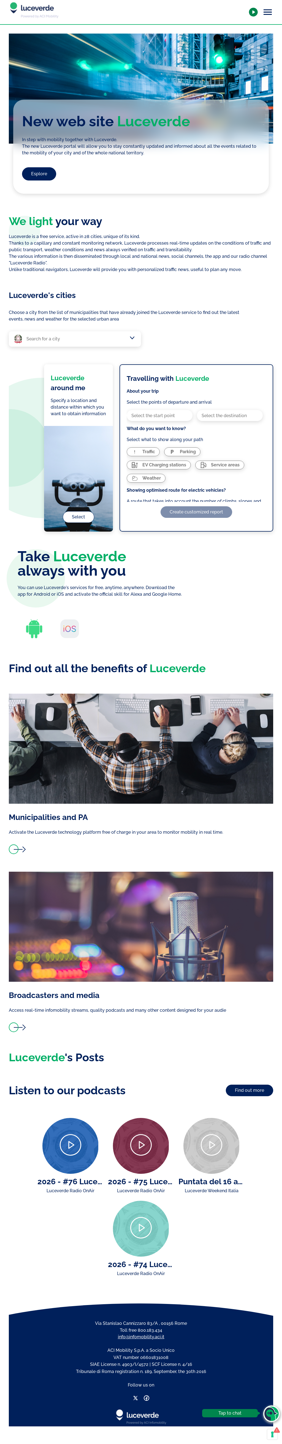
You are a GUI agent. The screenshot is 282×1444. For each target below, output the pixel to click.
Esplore (39, 173)
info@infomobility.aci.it (141, 1336)
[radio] (143, 451)
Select (78, 516)
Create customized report (196, 512)
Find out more (249, 1090)
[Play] (70, 1146)
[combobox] (77, 339)
